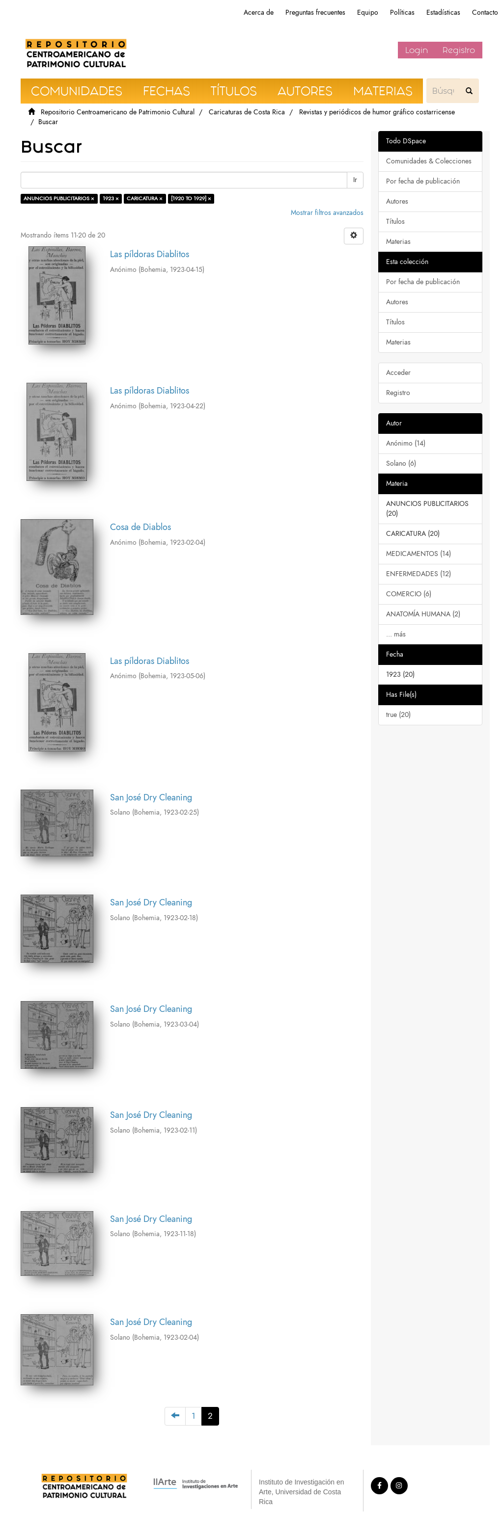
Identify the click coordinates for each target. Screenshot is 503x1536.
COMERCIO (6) (408, 594)
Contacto (485, 12)
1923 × (111, 198)
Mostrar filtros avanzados (327, 212)
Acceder (398, 372)
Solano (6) (401, 463)
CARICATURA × (145, 198)
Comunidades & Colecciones (429, 161)
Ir (355, 180)
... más (396, 634)
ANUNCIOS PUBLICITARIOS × (59, 198)
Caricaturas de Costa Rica (247, 112)
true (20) (398, 714)
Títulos (395, 221)
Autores (397, 201)
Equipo (367, 12)
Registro (459, 50)
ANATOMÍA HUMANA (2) (423, 614)
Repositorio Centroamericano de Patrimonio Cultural (118, 112)
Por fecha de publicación (423, 181)
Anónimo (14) (405, 443)
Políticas (402, 12)
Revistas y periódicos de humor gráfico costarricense (377, 112)
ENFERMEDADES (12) (418, 574)
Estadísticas (443, 12)
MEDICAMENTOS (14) (418, 553)
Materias (398, 241)
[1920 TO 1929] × (191, 198)
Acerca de (259, 12)
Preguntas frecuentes (315, 12)
